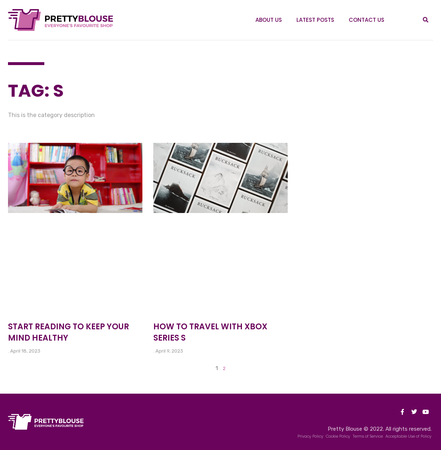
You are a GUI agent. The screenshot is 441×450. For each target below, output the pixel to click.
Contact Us (366, 20)
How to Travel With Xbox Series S (210, 332)
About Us (268, 20)
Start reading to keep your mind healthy (68, 332)
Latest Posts (315, 20)
